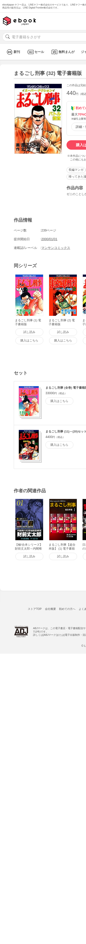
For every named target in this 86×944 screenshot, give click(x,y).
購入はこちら (59, 401)
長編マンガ (76, 169)
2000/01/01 (49, 239)
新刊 (13, 52)
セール (35, 52)
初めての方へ (67, 609)
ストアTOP (35, 609)
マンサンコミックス (55, 248)
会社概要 (50, 609)
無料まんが (62, 52)
